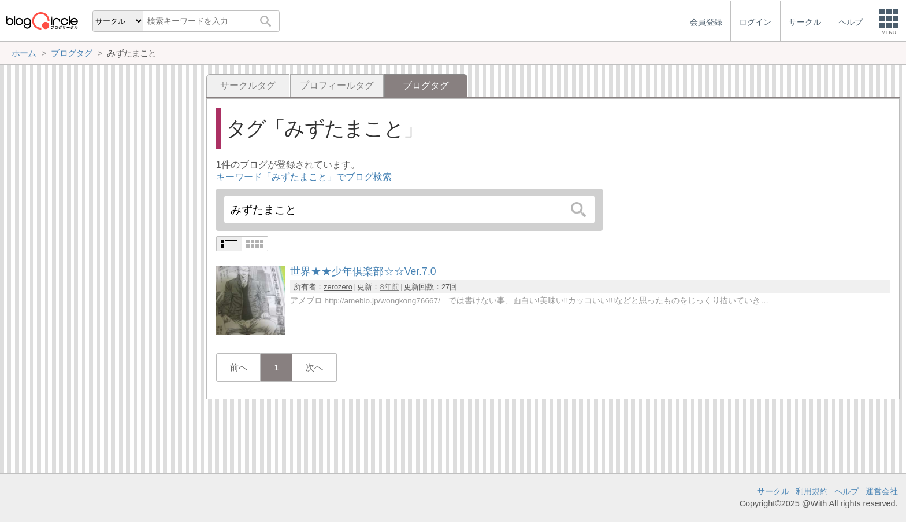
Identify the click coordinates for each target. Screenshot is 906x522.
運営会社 (882, 491)
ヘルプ (846, 491)
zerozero (338, 286)
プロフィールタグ (337, 85)
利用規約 (812, 491)
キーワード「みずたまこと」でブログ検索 (304, 177)
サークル (773, 491)
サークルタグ (248, 85)
